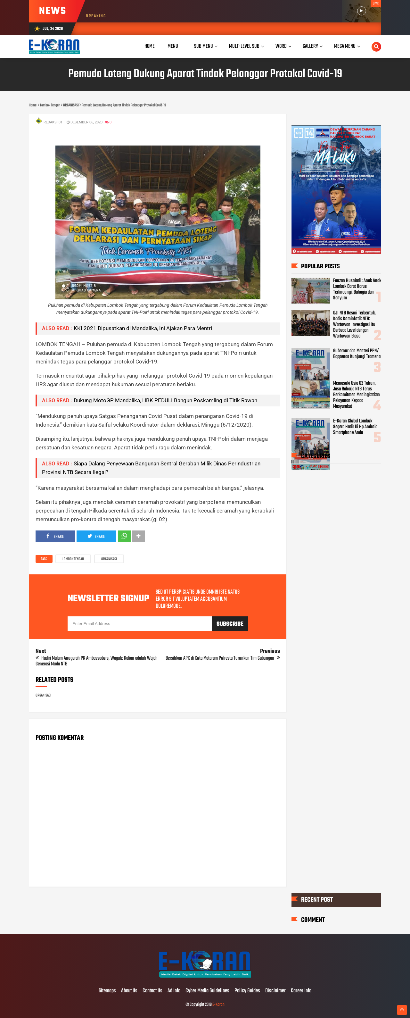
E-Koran (218, 1004)
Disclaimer (275, 991)
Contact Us (152, 991)
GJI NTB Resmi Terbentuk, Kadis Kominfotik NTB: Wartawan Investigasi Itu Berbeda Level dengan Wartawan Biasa (354, 324)
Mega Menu (345, 46)
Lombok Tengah (73, 559)
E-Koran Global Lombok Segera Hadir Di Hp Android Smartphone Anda (355, 427)
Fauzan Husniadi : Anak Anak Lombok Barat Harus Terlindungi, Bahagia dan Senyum (357, 289)
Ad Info (174, 991)
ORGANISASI (109, 559)
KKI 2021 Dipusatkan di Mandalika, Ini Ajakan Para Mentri (143, 328)
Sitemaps (107, 991)
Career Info (301, 991)
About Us (129, 991)
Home (149, 46)
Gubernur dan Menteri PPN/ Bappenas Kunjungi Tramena (357, 354)
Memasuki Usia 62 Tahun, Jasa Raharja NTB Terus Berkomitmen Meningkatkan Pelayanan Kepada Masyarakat (356, 394)
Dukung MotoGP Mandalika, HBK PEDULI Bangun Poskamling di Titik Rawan (165, 400)
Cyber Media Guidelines (207, 991)
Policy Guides (247, 991)
